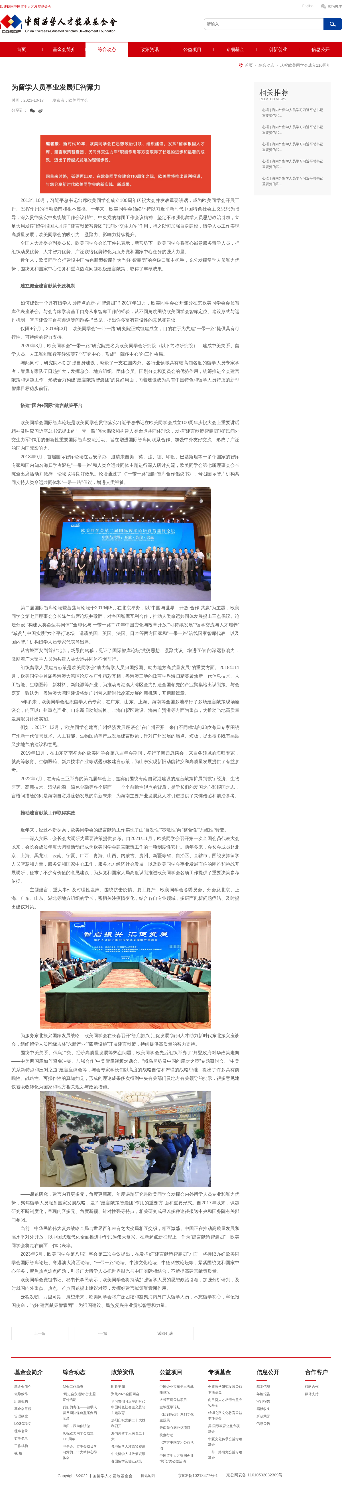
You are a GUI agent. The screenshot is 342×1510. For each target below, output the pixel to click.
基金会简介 (64, 49)
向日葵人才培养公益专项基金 (225, 1402)
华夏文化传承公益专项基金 (225, 1442)
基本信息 (263, 1387)
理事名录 (21, 1431)
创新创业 (278, 49)
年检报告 (263, 1394)
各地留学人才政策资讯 (128, 1446)
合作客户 (316, 1372)
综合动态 (107, 49)
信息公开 (321, 49)
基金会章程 (22, 1409)
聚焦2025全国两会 (125, 1394)
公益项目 (192, 49)
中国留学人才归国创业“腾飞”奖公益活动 (177, 1458)
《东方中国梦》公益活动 (177, 1445)
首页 (21, 49)
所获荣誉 (263, 1416)
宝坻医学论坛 (170, 1407)
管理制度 (21, 1416)
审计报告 (263, 1401)
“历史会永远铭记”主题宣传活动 (79, 1397)
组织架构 (21, 1401)
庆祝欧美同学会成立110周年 (305, 65)
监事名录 (21, 1438)
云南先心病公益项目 (175, 1428)
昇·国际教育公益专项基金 (224, 1429)
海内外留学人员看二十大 (128, 1436)
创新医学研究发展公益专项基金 (225, 1389)
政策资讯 (150, 49)
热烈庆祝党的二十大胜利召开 (128, 1423)
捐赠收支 (263, 1409)
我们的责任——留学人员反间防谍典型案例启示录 (80, 1413)
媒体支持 (312, 1394)
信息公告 (263, 1424)
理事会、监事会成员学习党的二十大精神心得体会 (80, 1452)
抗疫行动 (166, 1435)
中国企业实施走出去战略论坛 (177, 1389)
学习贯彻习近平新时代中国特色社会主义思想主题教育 (128, 1407)
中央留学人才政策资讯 (128, 1454)
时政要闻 (118, 1387)
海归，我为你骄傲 (76, 1426)
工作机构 (21, 1446)
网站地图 (148, 1476)
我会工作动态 (73, 1387)
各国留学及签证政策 (126, 1461)
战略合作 (312, 1387)
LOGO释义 (22, 1424)
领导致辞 (21, 1394)
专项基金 (235, 49)
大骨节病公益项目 (173, 1400)
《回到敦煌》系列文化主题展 (177, 1417)
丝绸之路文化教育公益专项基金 (225, 1416)
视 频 (18, 1453)
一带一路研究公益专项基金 (225, 1455)
